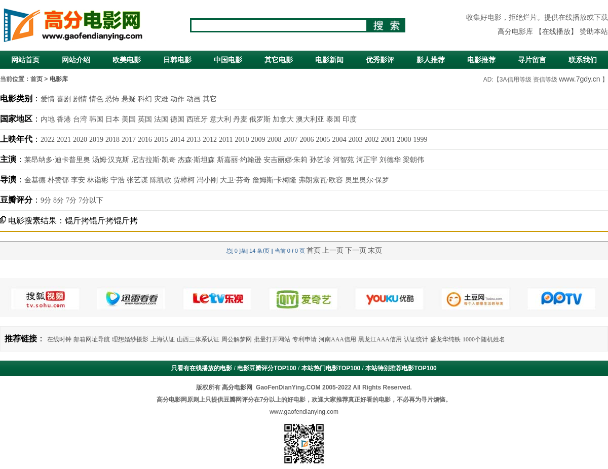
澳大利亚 (310, 119)
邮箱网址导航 (91, 339)
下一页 (355, 250)
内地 (48, 119)
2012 (210, 139)
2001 (388, 139)
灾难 (161, 99)
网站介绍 (76, 60)
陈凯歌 (160, 180)
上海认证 (162, 339)
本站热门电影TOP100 (330, 368)
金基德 (35, 180)
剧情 (80, 99)
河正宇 (366, 160)
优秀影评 (380, 60)
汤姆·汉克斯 (111, 160)
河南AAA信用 (337, 339)
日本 (112, 119)
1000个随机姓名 (484, 339)
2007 (290, 139)
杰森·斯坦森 (196, 160)
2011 (226, 139)
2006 (306, 139)
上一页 (333, 250)
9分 (46, 200)
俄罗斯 (260, 119)
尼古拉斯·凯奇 (153, 160)
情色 (96, 99)
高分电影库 (515, 31)
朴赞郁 (58, 180)
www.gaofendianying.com (304, 411)
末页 (375, 250)
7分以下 (91, 200)
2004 (339, 139)
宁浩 (117, 180)
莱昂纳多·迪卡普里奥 (57, 160)
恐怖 (112, 99)
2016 (145, 139)
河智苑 (343, 160)
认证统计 (416, 339)
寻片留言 (532, 60)
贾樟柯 (184, 180)
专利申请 (304, 339)
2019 (96, 139)
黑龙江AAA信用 (380, 339)
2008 (274, 139)
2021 (64, 139)
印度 (350, 119)
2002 (371, 139)
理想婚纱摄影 (130, 339)
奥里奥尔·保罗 (367, 180)
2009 (258, 139)
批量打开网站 (272, 339)
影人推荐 (430, 60)
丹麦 (240, 119)
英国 (145, 119)
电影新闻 (329, 60)
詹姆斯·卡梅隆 (274, 180)
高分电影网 (237, 387)
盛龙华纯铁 (445, 339)
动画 (193, 99)
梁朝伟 (413, 160)
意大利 (220, 119)
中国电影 (228, 60)
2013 (193, 139)
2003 (355, 139)
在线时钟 (59, 339)
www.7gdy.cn (579, 79)
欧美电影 (126, 60)
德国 (177, 119)
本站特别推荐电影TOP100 (400, 368)
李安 (78, 180)
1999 (420, 139)
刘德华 (390, 160)
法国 (161, 119)
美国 (129, 119)
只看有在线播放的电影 (201, 368)
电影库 (59, 79)
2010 (242, 139)
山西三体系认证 (198, 339)
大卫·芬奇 (235, 180)
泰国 (333, 119)
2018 (112, 139)
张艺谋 (137, 180)
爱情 (48, 99)
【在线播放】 (556, 31)
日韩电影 (177, 60)
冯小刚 (207, 180)
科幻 (145, 99)
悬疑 (129, 99)
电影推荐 (481, 60)
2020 (80, 139)
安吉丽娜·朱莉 (285, 160)
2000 (404, 139)
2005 (323, 139)
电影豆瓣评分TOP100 (266, 368)
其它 (210, 99)
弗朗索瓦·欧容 (320, 180)
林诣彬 (97, 180)
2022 (48, 139)
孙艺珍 (320, 160)
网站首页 (25, 60)
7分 (71, 200)
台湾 (80, 119)
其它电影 (278, 60)
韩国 (96, 119)
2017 (129, 139)
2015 (161, 139)
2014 (177, 139)
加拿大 (283, 119)
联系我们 (582, 60)
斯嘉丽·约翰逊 (239, 160)
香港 (64, 119)
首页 (36, 79)
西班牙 (197, 119)
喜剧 (64, 99)
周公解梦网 (236, 339)
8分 (58, 200)
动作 (177, 99)
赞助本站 (594, 31)
